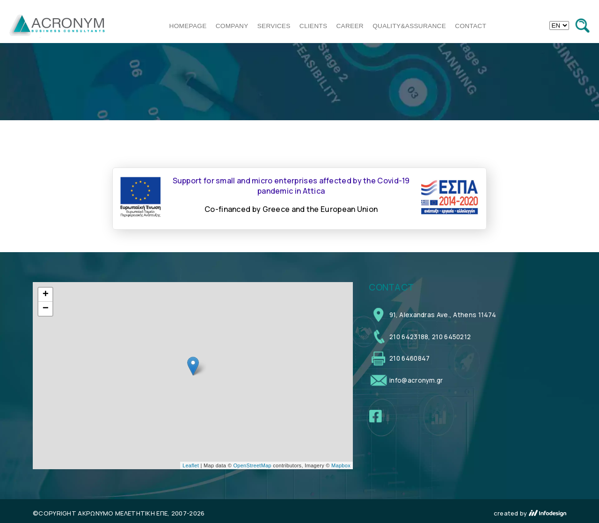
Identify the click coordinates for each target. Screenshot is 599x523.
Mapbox (341, 465)
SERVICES (274, 25)
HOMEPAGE (188, 25)
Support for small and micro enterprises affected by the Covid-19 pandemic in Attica (291, 185)
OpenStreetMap (252, 465)
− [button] (46, 309)
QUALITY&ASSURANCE (409, 25)
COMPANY (232, 25)
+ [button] (46, 295)
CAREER (350, 25)
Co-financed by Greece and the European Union (291, 209)
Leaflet (191, 465)
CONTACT (470, 25)
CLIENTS (314, 25)
